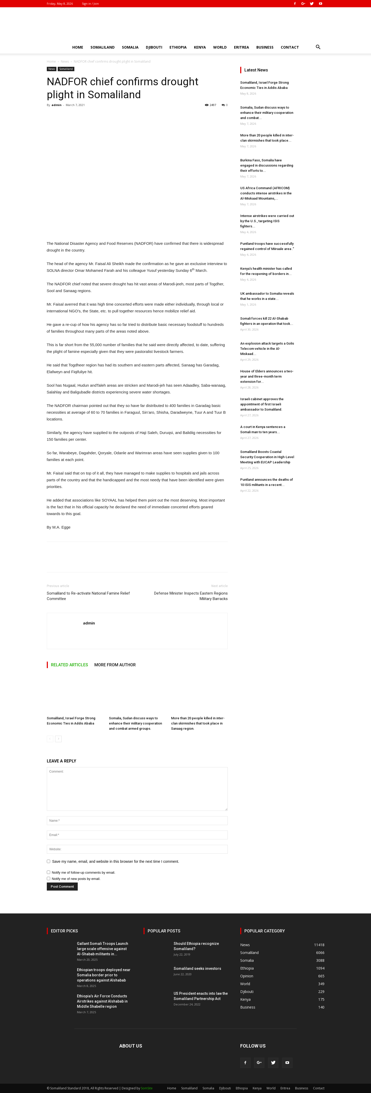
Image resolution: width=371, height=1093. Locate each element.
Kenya (200, 47)
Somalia (130, 47)
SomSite (147, 1088)
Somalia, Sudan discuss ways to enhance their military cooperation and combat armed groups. (135, 723)
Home (77, 47)
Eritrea (241, 47)
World (220, 47)
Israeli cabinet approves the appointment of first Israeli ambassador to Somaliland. (262, 404)
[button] (318, 47)
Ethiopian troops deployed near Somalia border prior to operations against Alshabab (104, 975)
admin (56, 105)
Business (265, 47)
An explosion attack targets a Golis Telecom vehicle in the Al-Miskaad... (267, 348)
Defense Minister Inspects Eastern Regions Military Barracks (191, 596)
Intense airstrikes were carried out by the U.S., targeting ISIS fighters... (267, 221)
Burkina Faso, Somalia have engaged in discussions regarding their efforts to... (266, 165)
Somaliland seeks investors (197, 968)
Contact (290, 47)
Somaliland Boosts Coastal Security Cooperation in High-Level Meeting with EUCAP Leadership (267, 457)
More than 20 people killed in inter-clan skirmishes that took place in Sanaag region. (198, 723)
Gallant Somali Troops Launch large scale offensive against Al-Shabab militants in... (102, 948)
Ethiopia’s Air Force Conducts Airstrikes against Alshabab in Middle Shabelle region (102, 1001)
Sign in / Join (90, 3)
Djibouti (154, 47)
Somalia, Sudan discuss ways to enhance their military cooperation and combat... (266, 113)
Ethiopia (178, 47)
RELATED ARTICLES (69, 664)
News (65, 61)
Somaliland (102, 47)
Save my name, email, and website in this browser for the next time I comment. (115, 861)
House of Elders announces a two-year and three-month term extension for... (267, 376)
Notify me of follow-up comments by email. (83, 872)
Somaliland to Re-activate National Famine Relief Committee (88, 596)
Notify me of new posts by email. (76, 879)
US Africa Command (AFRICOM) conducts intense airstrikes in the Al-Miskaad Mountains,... (266, 193)
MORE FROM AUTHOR (115, 664)
